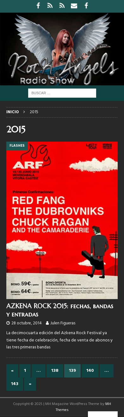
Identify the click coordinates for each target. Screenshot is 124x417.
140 (90, 370)
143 (14, 384)
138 (55, 370)
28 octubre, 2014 (26, 323)
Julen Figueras (62, 323)
